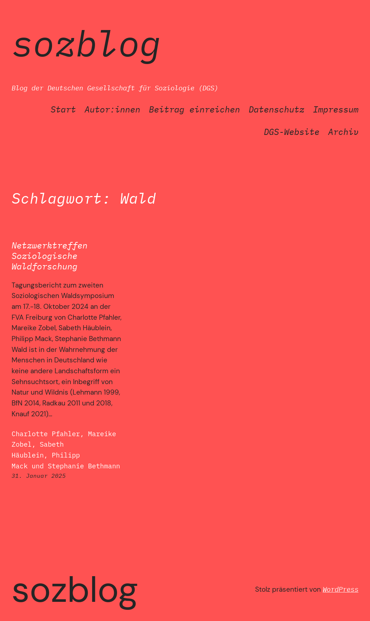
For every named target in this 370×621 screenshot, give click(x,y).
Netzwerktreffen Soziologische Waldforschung (49, 255)
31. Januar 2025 (39, 475)
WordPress (340, 589)
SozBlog (86, 43)
